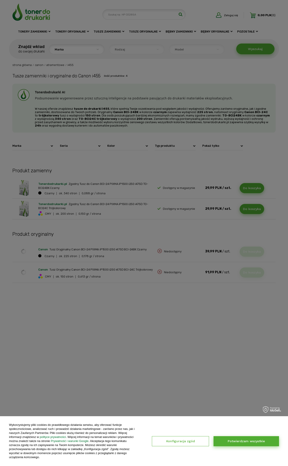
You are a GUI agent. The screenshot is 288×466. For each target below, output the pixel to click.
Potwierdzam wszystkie (246, 441)
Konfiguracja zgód (180, 441)
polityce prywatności (53, 437)
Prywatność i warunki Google (70, 441)
